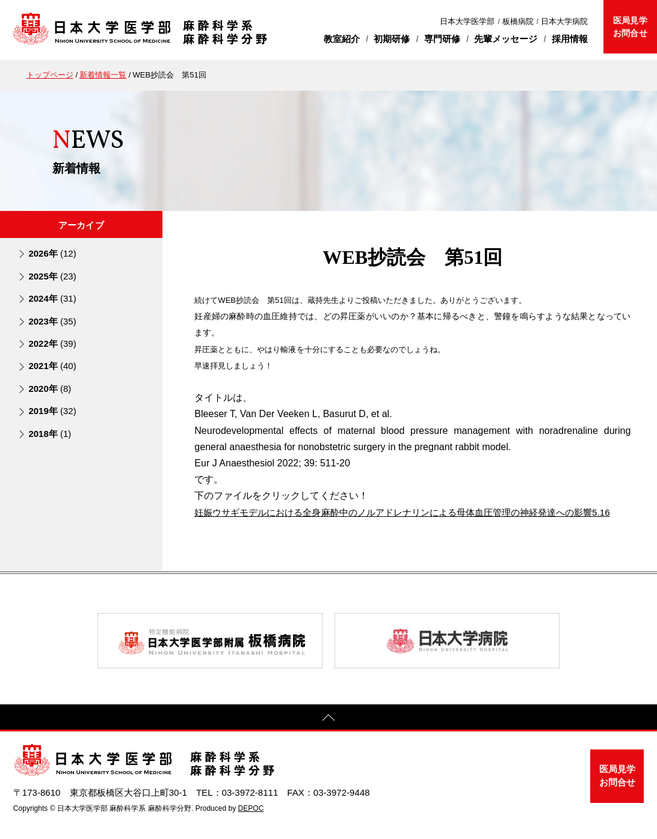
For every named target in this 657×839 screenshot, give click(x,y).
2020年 (49, 388)
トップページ (49, 74)
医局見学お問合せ (630, 27)
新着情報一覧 (102, 74)
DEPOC (251, 824)
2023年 (52, 321)
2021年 (52, 366)
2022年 (52, 343)
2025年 (52, 275)
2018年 (49, 433)
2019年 (52, 411)
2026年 (52, 253)
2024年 (52, 298)
